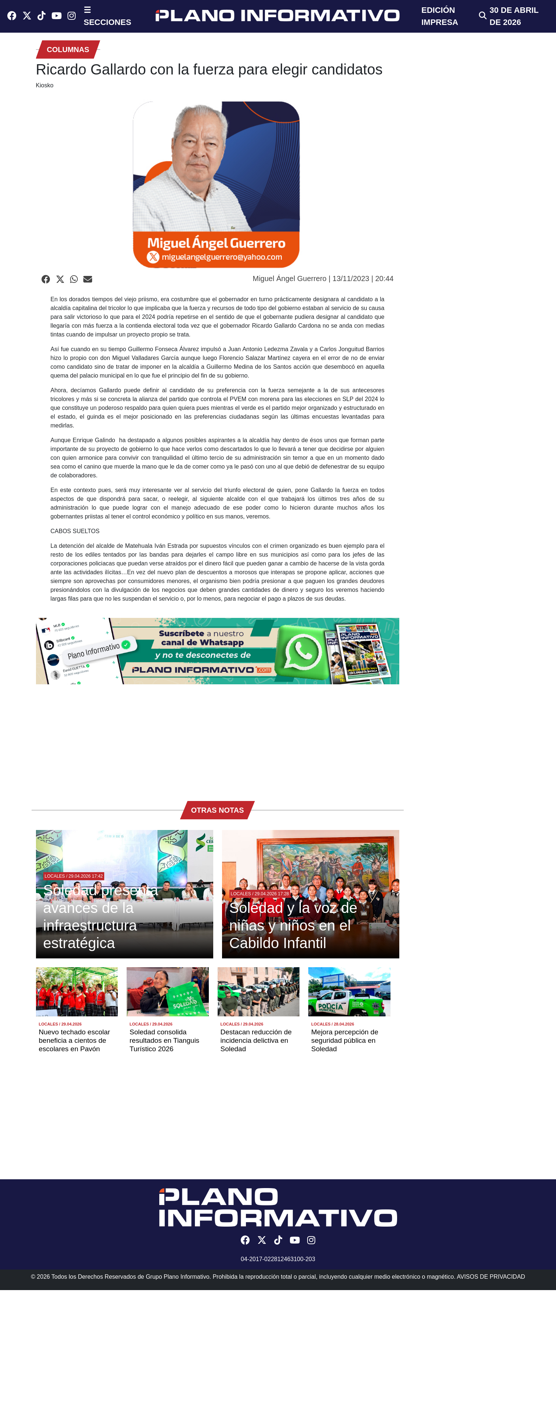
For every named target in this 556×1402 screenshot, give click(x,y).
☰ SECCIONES (107, 16)
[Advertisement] (217, 739)
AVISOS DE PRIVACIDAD (491, 1277)
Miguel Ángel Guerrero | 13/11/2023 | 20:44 (323, 278)
